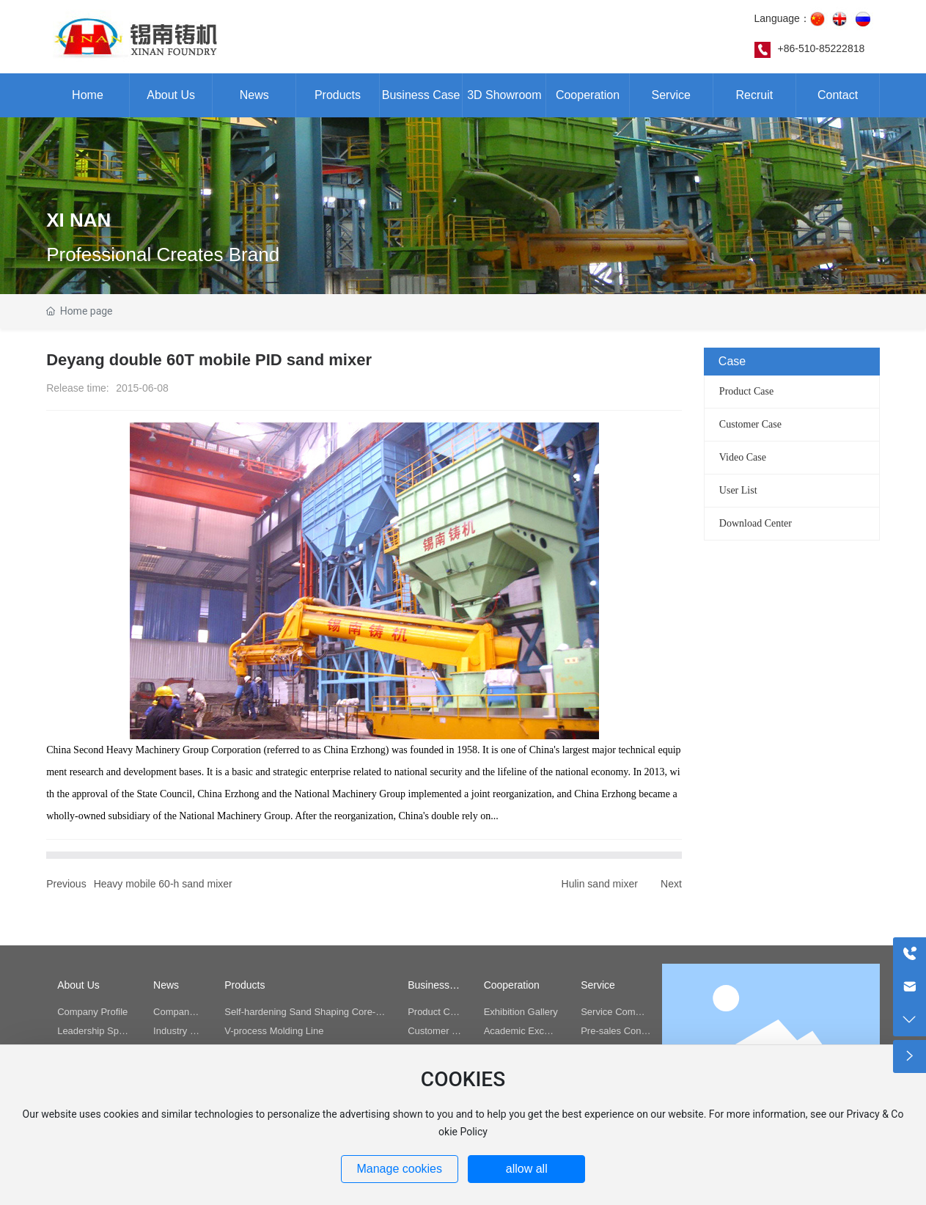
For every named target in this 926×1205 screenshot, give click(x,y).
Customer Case (750, 424)
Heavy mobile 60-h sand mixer (163, 884)
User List (738, 490)
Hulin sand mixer (600, 884)
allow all (527, 1168)
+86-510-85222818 (821, 48)
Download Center (755, 523)
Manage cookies (399, 1168)
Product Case (746, 391)
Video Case (742, 457)
